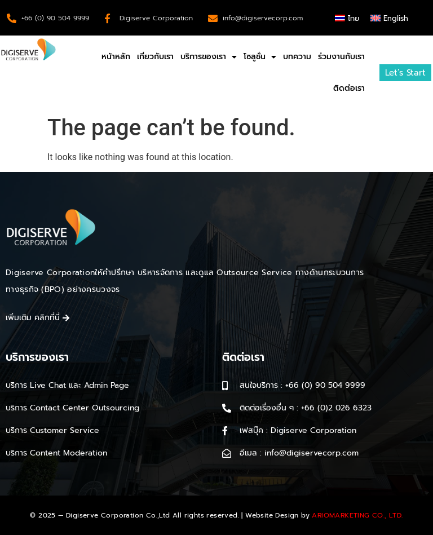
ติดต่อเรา (349, 88)
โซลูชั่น (260, 57)
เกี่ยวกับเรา (155, 57)
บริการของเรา (208, 57)
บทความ (297, 57)
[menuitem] (347, 18)
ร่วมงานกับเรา (341, 57)
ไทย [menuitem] (353, 18)
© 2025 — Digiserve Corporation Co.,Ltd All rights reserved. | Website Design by (216, 515)
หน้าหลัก (115, 57)
